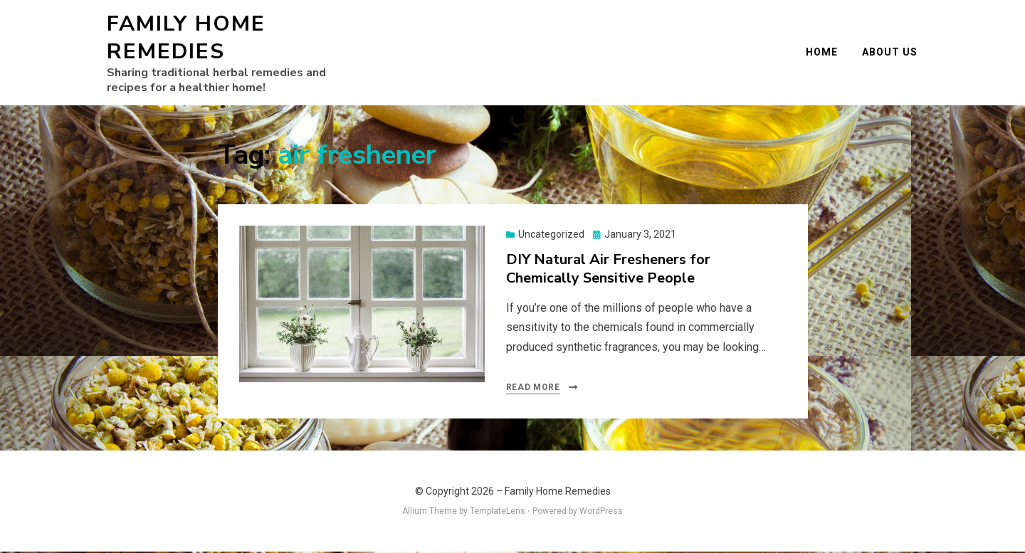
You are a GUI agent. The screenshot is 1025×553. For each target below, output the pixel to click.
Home (822, 52)
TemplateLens (497, 512)
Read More (533, 389)
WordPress (601, 512)
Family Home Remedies (186, 38)
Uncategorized (551, 235)
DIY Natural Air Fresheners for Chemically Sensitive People (608, 270)
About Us (890, 52)
